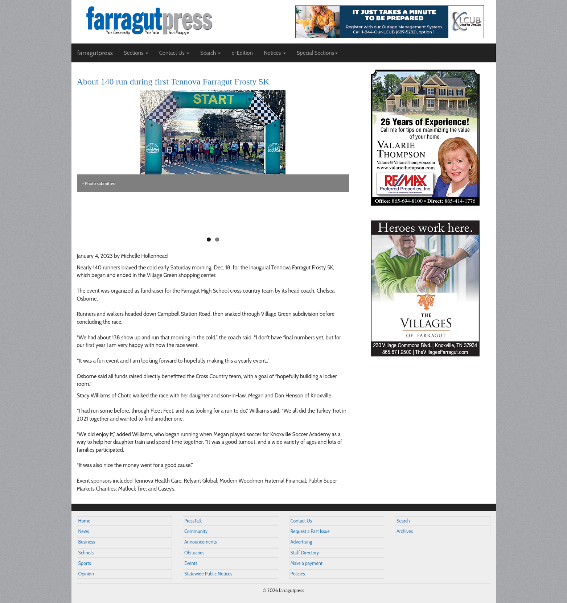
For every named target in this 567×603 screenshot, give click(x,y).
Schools (86, 552)
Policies (298, 574)
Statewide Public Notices (208, 574)
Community (196, 531)
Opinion (86, 574)
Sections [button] (136, 53)
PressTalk (193, 521)
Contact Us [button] (174, 53)
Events (190, 563)
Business (86, 542)
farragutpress (95, 53)
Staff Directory (305, 552)
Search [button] (210, 53)
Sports (84, 563)
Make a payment (307, 563)
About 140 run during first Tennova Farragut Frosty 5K (173, 81)
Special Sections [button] (317, 53)
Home (84, 521)
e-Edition (242, 53)
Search (403, 521)
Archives (405, 531)
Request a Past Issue (310, 531)
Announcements (200, 542)
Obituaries (194, 552)
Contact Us (301, 521)
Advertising (301, 542)
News (83, 531)
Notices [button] (275, 53)
